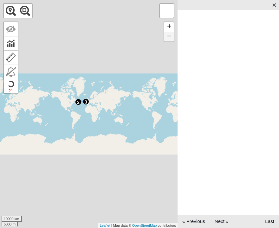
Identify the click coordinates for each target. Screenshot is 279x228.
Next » (222, 221)
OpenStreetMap (144, 225)
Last (269, 221)
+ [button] (169, 27)
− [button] (169, 36)
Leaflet (105, 225)
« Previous (193, 221)
